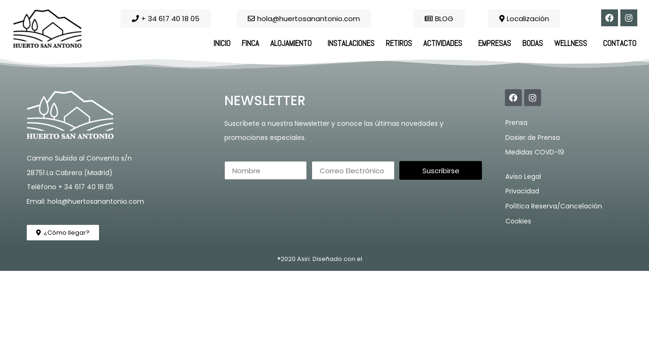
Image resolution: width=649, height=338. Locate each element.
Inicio (222, 43)
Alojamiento (293, 43)
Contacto (619, 43)
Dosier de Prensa (532, 137)
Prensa (516, 122)
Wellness (573, 43)
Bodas (532, 43)
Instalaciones (351, 43)
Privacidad (522, 191)
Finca (250, 43)
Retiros (399, 43)
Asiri (303, 258)
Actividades (445, 43)
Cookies (518, 221)
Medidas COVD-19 (534, 152)
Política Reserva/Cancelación (553, 206)
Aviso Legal (523, 176)
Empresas (494, 43)
